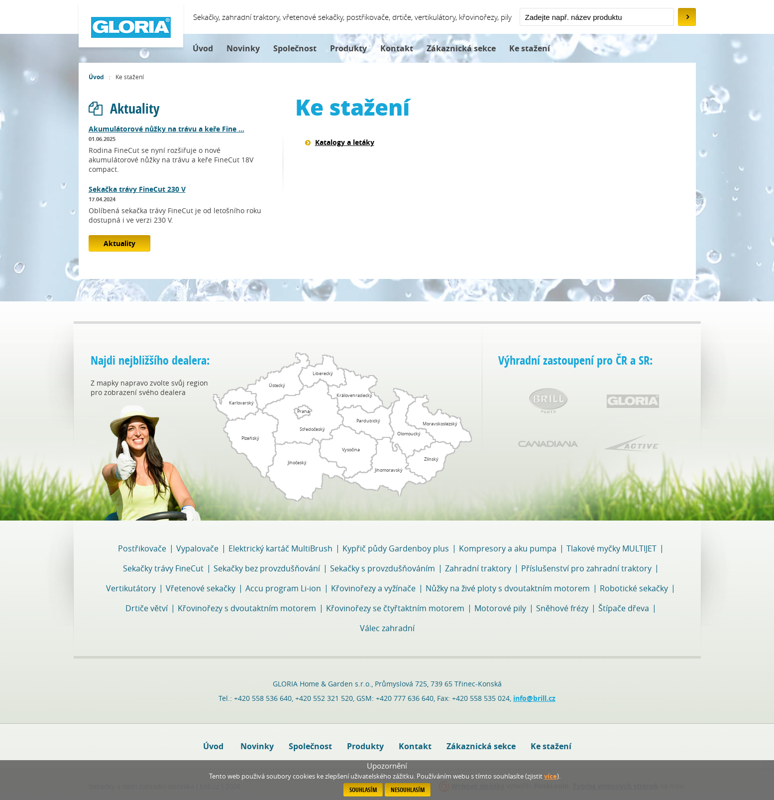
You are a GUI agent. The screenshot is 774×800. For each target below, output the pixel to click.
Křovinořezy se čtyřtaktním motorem (395, 608)
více (550, 776)
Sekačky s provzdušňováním (382, 568)
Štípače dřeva (623, 608)
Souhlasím (363, 790)
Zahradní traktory (478, 568)
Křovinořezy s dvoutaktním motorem (247, 608)
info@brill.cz (534, 698)
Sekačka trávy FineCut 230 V (137, 189)
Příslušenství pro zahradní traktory (586, 568)
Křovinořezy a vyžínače (373, 588)
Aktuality (124, 108)
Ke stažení (529, 48)
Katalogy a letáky (344, 142)
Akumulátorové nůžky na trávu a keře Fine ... (166, 128)
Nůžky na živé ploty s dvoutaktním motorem (508, 588)
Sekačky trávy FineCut (163, 568)
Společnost (295, 48)
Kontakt (396, 48)
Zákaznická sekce (461, 48)
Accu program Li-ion (283, 588)
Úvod (203, 48)
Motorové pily (500, 608)
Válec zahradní (387, 628)
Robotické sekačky (634, 588)
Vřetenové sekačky (200, 588)
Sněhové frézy (562, 608)
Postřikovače (142, 548)
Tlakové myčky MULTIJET (611, 548)
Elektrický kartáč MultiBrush (280, 548)
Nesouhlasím (408, 790)
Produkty (348, 48)
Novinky (243, 48)
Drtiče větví (146, 608)
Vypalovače (197, 548)
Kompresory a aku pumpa (507, 548)
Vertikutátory (131, 588)
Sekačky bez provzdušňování (267, 568)
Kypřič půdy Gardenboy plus (395, 548)
